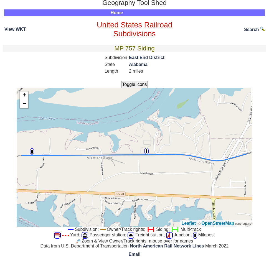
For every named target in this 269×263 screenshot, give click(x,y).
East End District (146, 57)
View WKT (15, 29)
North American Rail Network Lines (167, 246)
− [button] (24, 104)
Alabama (138, 64)
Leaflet (189, 223)
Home (117, 12)
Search (254, 29)
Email (135, 254)
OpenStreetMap (217, 223)
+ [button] (24, 95)
